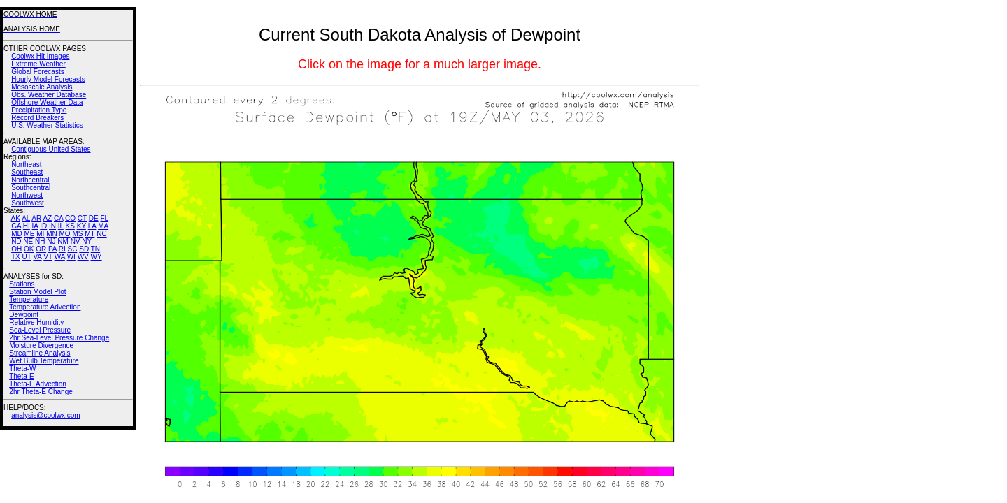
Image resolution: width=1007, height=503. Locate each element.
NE (28, 241)
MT (89, 234)
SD (84, 249)
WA (60, 257)
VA (37, 257)
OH (16, 249)
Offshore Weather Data (47, 102)
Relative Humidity (36, 322)
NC (101, 234)
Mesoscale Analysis (41, 87)
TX (15, 257)
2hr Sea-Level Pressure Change (59, 338)
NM (63, 241)
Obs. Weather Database (48, 95)
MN (51, 234)
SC (73, 249)
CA (58, 218)
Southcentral (30, 187)
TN (95, 249)
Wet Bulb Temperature (43, 361)
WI (71, 257)
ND (16, 241)
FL (104, 218)
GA (16, 226)
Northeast (26, 164)
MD (16, 234)
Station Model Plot (37, 292)
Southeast (27, 172)
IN (52, 226)
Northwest (27, 195)
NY (87, 241)
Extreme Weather (38, 64)
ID (43, 226)
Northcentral (30, 180)
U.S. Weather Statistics (47, 125)
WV (83, 257)
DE (94, 218)
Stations (21, 284)
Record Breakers (37, 118)
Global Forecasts (37, 71)
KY (81, 226)
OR (41, 249)
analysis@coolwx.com (45, 415)
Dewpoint (23, 315)
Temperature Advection (44, 307)
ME (29, 234)
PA (52, 249)
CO (70, 218)
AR (36, 218)
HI (26, 226)
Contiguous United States (50, 149)
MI (40, 234)
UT (26, 257)
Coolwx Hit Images (40, 56)
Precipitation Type (38, 110)
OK (29, 249)
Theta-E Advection (37, 384)
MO (64, 234)
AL (26, 218)
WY (96, 257)
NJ (51, 241)
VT (47, 257)
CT (82, 218)
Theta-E (21, 376)
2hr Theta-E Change (40, 391)
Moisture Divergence (41, 345)
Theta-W (22, 368)
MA (103, 226)
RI (62, 249)
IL (61, 226)
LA (92, 226)
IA (35, 226)
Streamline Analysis (39, 353)
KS (70, 226)
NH (40, 241)
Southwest (27, 203)
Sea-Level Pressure (40, 330)
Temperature (28, 299)
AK (15, 218)
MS (77, 234)
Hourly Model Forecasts (48, 79)
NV (75, 241)
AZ (47, 218)
